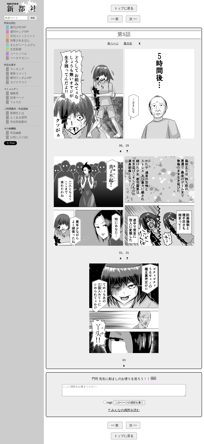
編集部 (14, 93)
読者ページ (17, 97)
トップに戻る (123, 8)
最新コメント (18, 73)
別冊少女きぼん (20, 40)
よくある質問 (18, 117)
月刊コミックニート (22, 36)
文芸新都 (15, 49)
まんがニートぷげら (22, 44)
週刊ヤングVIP (19, 31)
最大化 (128, 43)
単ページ (113, 43)
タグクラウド (18, 82)
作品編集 (15, 132)
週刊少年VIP (18, 27)
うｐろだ (15, 102)
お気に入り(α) (19, 137)
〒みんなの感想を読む (124, 409)
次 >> (133, 19)
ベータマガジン (20, 58)
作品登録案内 (18, 121)
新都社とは (17, 113)
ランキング (17, 69)
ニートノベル (18, 53)
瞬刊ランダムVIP (20, 77)
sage (108, 401)
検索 (33, 18)
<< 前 (115, 19)
